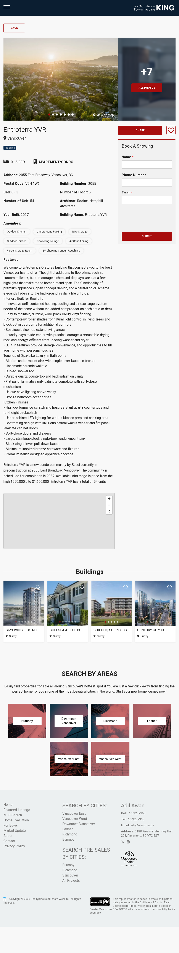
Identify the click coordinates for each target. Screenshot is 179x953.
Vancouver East (74, 813)
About (7, 836)
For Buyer (10, 825)
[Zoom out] (109, 505)
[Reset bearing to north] (109, 511)
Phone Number (134, 175)
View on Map (103, 115)
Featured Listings (16, 810)
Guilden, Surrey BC (110, 630)
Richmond (69, 834)
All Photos (147, 87)
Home (8, 805)
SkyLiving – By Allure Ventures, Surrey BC (24, 630)
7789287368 (136, 813)
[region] (59, 521)
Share (140, 130)
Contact (9, 841)
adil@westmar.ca (142, 825)
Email (127, 193)
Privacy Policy (14, 846)
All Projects (71, 880)
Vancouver (70, 875)
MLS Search (12, 815)
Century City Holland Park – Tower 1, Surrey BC (155, 630)
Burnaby (68, 839)
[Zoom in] (109, 499)
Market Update (14, 831)
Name (128, 157)
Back (14, 27)
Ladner (67, 829)
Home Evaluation (16, 820)
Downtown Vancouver (78, 824)
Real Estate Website (56, 898)
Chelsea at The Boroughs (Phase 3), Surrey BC (68, 630)
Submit (147, 236)
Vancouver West (74, 819)
